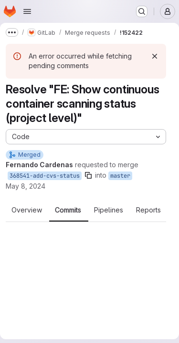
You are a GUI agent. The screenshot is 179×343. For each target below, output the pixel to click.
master (120, 176)
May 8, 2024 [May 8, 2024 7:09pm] (25, 186)
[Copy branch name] (88, 175)
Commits (68, 210)
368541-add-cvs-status (45, 176)
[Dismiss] (154, 56)
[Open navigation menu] (27, 11)
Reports (148, 210)
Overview (26, 210)
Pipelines (108, 210)
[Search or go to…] (141, 11)
